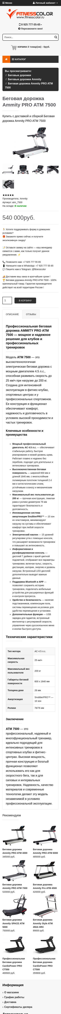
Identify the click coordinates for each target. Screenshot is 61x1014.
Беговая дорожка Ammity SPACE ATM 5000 (13, 923)
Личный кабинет (45, 2)
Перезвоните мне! (30, 28)
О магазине (11, 992)
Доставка (10, 1002)
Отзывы (31, 314)
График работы (14, 997)
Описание (12, 314)
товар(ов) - (39, 46)
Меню (7, 2)
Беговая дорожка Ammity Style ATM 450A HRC (43, 923)
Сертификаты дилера (18, 1007)
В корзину (25, 300)
